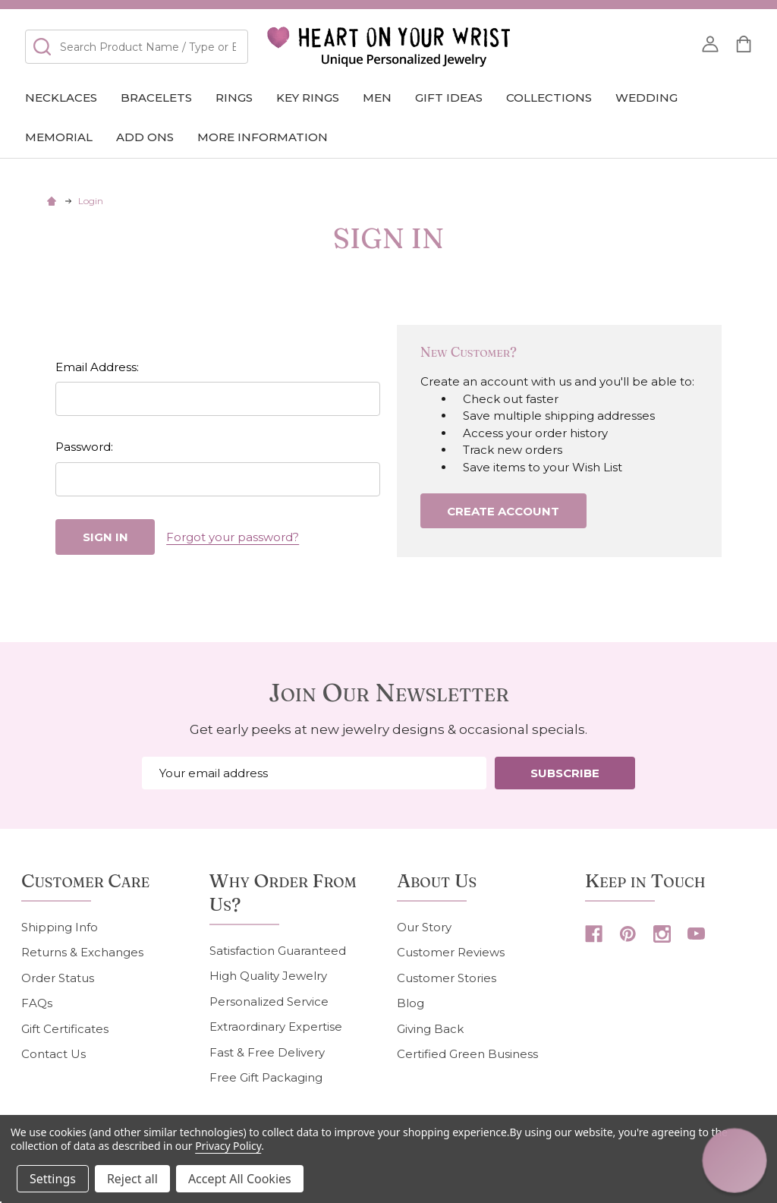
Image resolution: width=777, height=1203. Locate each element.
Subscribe (564, 773)
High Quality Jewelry (268, 975)
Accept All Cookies (239, 1178)
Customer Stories (446, 978)
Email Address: (97, 367)
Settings (53, 1178)
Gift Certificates (65, 1029)
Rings (234, 97)
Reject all (132, 1178)
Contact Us (53, 1054)
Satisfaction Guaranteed (277, 950)
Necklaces (61, 97)
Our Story (424, 927)
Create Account (503, 511)
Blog (410, 1003)
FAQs (36, 1003)
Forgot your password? (232, 537)
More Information (262, 137)
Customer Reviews (451, 952)
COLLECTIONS (549, 97)
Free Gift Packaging (265, 1077)
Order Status (57, 978)
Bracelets (156, 97)
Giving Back (430, 1029)
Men (377, 97)
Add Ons (145, 137)
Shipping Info (59, 927)
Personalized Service (269, 1001)
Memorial (59, 137)
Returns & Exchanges (82, 952)
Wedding (646, 97)
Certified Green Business (467, 1054)
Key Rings (307, 97)
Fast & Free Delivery (267, 1052)
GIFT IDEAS (449, 97)
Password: (84, 446)
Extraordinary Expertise (275, 1026)
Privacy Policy (228, 1145)
